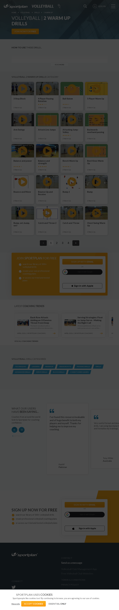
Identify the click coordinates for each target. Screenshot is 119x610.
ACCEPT (33, 603)
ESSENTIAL (57, 603)
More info (16, 604)
